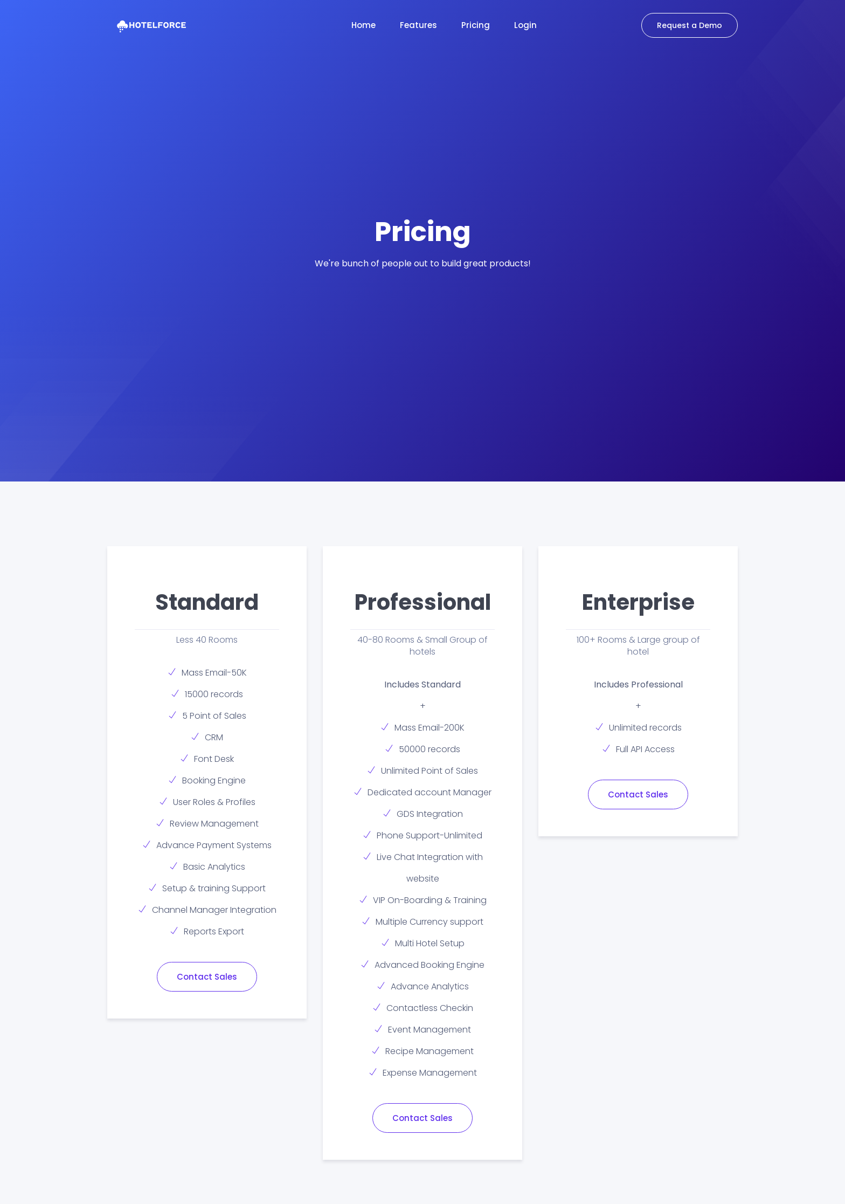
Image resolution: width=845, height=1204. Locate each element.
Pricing (475, 25)
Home (363, 25)
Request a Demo (689, 25)
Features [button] (418, 25)
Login (525, 25)
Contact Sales (207, 976)
